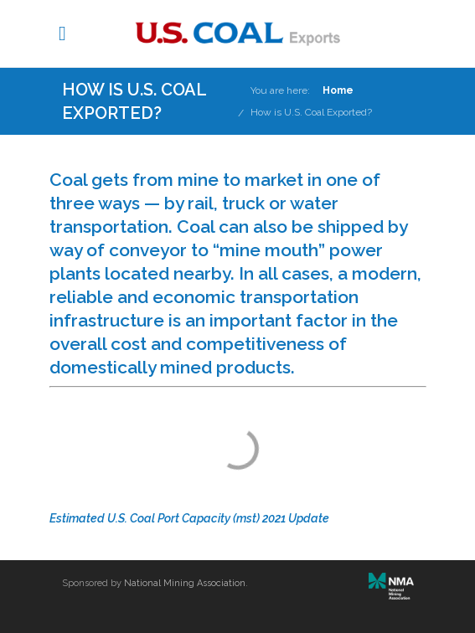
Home (338, 90)
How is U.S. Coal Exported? (311, 112)
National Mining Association (184, 583)
